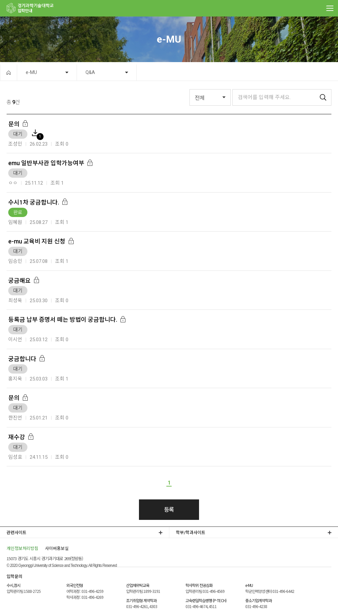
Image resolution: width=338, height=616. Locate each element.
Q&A (90, 72)
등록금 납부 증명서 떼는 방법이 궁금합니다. (62, 319)
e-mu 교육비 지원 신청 (36, 241)
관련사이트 (16, 532)
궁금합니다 (22, 358)
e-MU (31, 72)
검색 (323, 97)
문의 (13, 124)
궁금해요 (19, 280)
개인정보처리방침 (22, 548)
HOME (8, 72)
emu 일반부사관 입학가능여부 (46, 163)
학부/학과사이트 (190, 532)
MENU (329, 8)
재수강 (16, 437)
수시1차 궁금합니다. (33, 202)
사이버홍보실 (57, 548)
